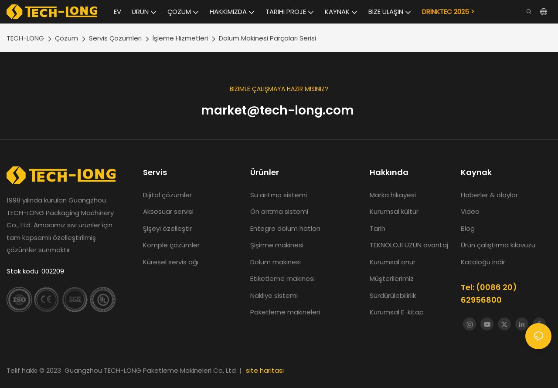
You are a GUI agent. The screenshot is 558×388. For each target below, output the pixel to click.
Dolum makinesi (275, 262)
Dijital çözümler (167, 194)
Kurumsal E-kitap (397, 312)
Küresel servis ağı (170, 262)
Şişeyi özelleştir (167, 228)
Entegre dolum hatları (285, 228)
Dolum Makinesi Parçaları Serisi (267, 38)
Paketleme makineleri (285, 312)
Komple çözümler (171, 245)
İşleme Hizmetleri (180, 38)
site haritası (265, 370)
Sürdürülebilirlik (393, 295)
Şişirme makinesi (276, 245)
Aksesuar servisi (168, 211)
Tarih (377, 228)
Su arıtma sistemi (279, 194)
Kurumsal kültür (394, 211)
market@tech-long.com (279, 110)
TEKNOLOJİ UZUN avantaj (409, 245)
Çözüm (66, 38)
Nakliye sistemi (274, 295)
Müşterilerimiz (392, 278)
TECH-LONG (25, 38)
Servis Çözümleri (115, 38)
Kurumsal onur (392, 262)
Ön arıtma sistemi (279, 211)
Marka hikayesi (394, 194)
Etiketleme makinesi (282, 278)
